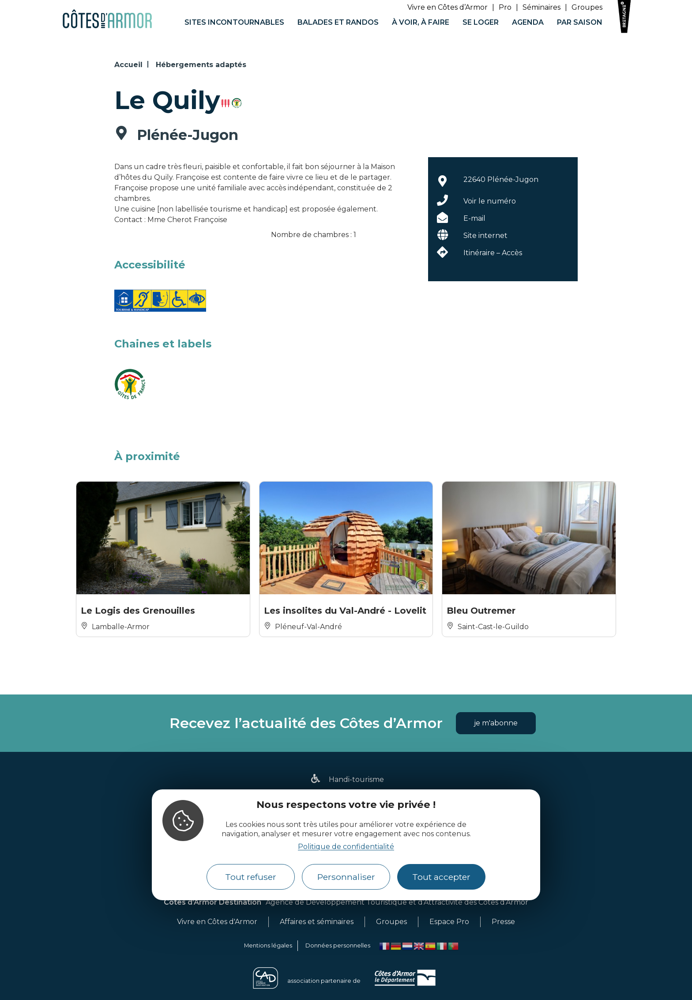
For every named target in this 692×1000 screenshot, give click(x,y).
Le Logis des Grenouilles (138, 610)
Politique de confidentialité (346, 846)
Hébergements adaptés (201, 64)
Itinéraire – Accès (492, 253)
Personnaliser (346, 877)
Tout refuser (250, 877)
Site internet (485, 235)
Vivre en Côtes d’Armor (447, 7)
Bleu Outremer (481, 610)
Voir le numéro (489, 201)
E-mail (474, 218)
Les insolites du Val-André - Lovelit (345, 610)
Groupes (587, 7)
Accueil (128, 64)
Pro (505, 7)
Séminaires (541, 7)
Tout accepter (441, 877)
